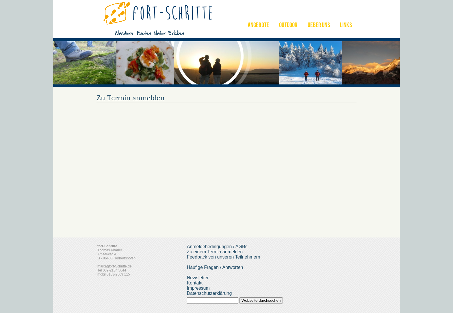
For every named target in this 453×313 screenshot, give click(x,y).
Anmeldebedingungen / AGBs (217, 246)
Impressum (198, 288)
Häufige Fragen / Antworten (215, 267)
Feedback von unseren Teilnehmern (223, 256)
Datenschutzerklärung (209, 293)
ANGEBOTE (258, 25)
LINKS (346, 25)
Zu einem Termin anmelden (215, 251)
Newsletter (198, 277)
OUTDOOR (288, 25)
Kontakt (195, 282)
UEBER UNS (319, 25)
